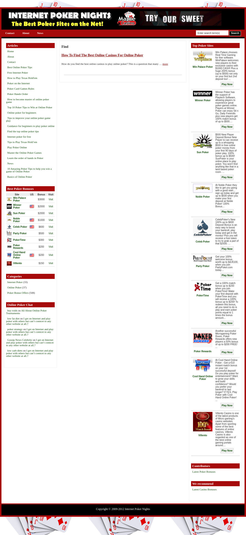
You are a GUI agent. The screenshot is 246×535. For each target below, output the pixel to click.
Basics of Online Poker (19, 176)
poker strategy (15, 329)
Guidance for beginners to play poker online (30, 126)
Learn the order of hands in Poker (25, 158)
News (40, 33)
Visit (51, 199)
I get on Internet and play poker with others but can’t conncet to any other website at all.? (28, 321)
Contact (9, 33)
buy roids (12, 310)
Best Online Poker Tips (19, 67)
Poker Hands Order (17, 93)
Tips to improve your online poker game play (28, 119)
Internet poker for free (19, 136)
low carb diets (14, 350)
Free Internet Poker (17, 72)
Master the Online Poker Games (24, 152)
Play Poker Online (17, 147)
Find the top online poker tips (23, 131)
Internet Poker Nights (137, 509)
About (25, 33)
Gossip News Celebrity (19, 339)
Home (10, 51)
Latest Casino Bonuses (204, 489)
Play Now (227, 84)
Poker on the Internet (18, 83)
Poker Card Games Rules (20, 88)
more (165, 63)
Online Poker (14, 287)
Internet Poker (15, 282)
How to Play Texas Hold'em (22, 77)
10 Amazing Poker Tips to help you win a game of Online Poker (29, 170)
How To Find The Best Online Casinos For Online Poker (102, 55)
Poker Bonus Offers (17, 292)
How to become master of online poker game (27, 100)
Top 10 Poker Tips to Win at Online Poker (29, 107)
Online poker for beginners (21, 112)
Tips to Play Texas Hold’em (22, 142)
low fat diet (13, 318)
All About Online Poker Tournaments (26, 312)
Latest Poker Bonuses (203, 471)
